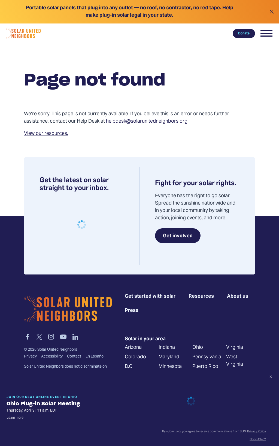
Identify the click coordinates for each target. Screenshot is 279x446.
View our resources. (46, 133)
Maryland (169, 357)
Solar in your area (145, 339)
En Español (95, 357)
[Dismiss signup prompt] (271, 377)
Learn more (15, 417)
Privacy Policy (256, 432)
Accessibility (52, 357)
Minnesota (170, 367)
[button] (266, 33)
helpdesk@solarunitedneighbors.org (146, 121)
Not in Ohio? (258, 440)
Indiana (167, 347)
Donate (244, 33)
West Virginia (234, 361)
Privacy (30, 357)
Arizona (133, 347)
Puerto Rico (205, 367)
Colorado (135, 357)
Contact (74, 357)
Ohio (197, 347)
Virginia (234, 347)
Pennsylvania (206, 357)
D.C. (129, 367)
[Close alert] (271, 11)
